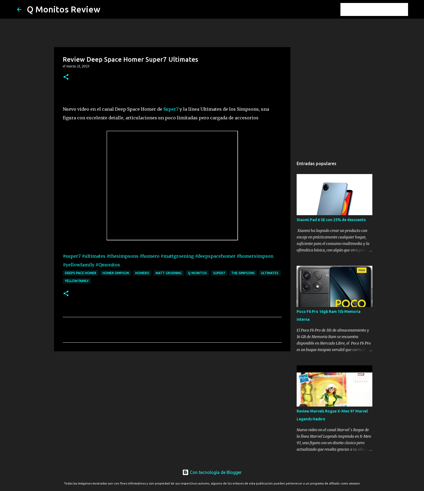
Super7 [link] (170, 109)
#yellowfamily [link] (78, 264)
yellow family (77, 281)
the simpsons (243, 273)
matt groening (168, 273)
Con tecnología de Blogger (212, 472)
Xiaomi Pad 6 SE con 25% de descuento (331, 220)
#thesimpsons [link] (122, 256)
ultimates (270, 273)
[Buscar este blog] (379, 9)
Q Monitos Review (63, 9)
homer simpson (115, 273)
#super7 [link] (72, 256)
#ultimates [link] (93, 256)
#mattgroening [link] (177, 256)
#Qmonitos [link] (107, 264)
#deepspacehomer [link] (215, 256)
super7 (219, 273)
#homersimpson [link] (255, 256)
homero (142, 273)
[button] (66, 77)
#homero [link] (150, 256)
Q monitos (197, 273)
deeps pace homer (80, 273)
